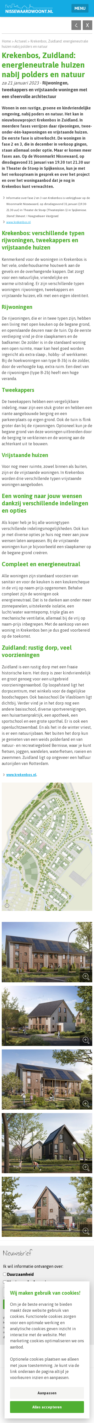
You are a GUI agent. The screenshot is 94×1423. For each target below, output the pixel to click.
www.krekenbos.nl (18, 222)
